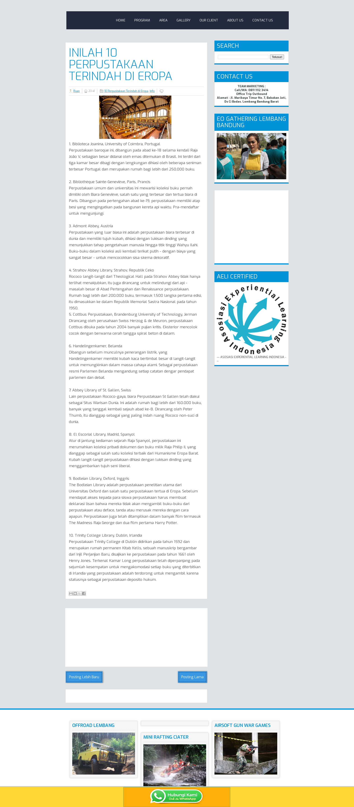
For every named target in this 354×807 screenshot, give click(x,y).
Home (120, 20)
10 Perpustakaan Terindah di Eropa (126, 91)
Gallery (184, 20)
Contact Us (262, 20)
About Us (235, 20)
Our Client (209, 20)
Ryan (76, 91)
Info (152, 91)
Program (142, 20)
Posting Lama (192, 677)
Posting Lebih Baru (84, 677)
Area (163, 20)
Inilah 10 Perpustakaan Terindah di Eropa (120, 64)
